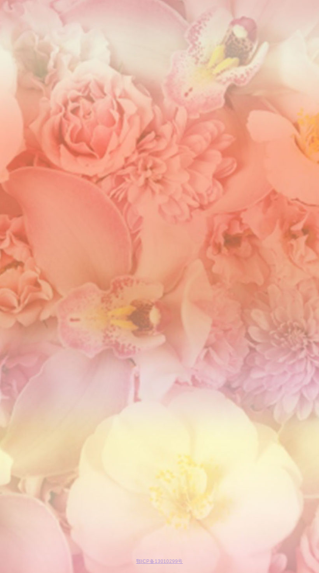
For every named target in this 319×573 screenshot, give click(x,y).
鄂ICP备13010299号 (159, 561)
